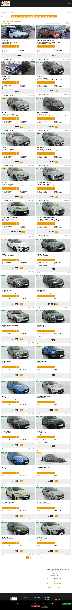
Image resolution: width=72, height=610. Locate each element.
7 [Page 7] (44, 557)
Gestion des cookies (47, 598)
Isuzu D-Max (15, 16)
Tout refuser (36, 606)
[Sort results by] (52, 22)
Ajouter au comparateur (9, 59)
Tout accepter (66, 603)
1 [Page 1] (27, 557)
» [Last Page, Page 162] (49, 557)
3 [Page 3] (33, 557)
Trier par (43, 22)
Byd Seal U (53, 16)
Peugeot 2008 (46, 16)
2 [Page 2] (30, 557)
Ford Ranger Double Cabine (26, 16)
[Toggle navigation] (69, 3)
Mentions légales (36, 597)
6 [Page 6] (41, 557)
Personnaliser (44, 606)
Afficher (63, 22)
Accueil (25, 597)
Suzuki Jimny (37, 16)
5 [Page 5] (38, 557)
